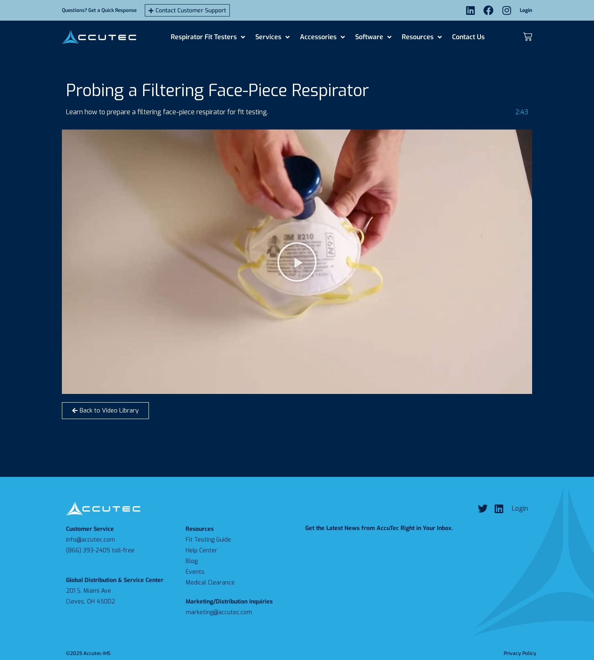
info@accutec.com (90, 540)
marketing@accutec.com (219, 612)
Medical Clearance (210, 583)
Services (272, 37)
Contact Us (468, 37)
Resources (422, 37)
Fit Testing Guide (208, 540)
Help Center (201, 550)
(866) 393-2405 (88, 550)
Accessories (322, 37)
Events (195, 572)
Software (373, 37)
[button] (297, 262)
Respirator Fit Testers (208, 37)
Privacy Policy (520, 653)
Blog (192, 561)
